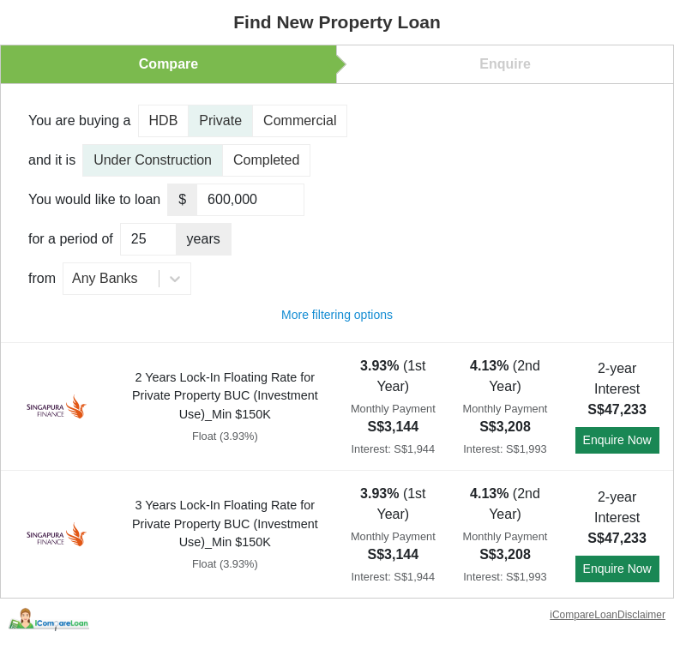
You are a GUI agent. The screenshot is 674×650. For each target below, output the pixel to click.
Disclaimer (641, 615)
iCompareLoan (583, 615)
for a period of (70, 239)
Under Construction (152, 160)
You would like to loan (94, 199)
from (42, 278)
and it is (51, 160)
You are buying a (79, 120)
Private (220, 120)
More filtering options (337, 315)
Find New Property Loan (337, 22)
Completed (266, 160)
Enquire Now (617, 440)
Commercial (299, 120)
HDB (163, 120)
